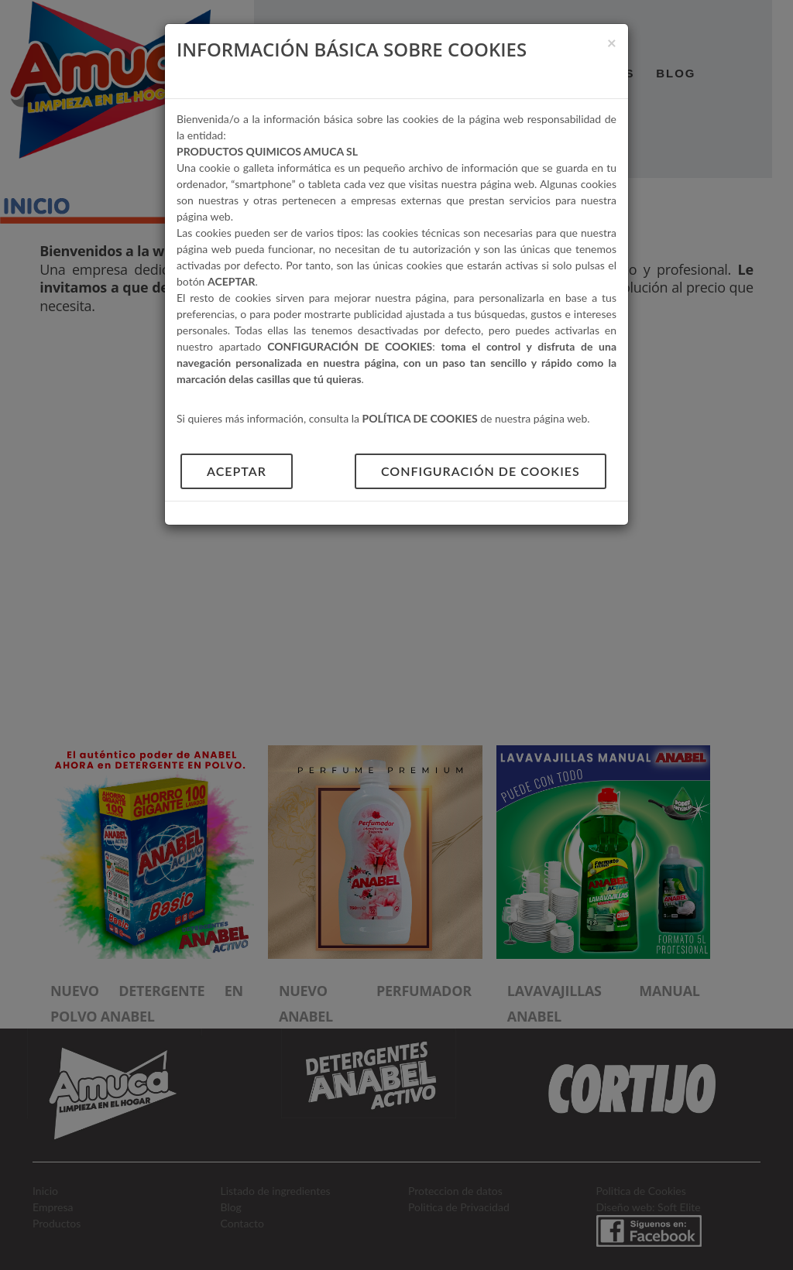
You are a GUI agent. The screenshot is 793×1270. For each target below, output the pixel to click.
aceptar (236, 471)
